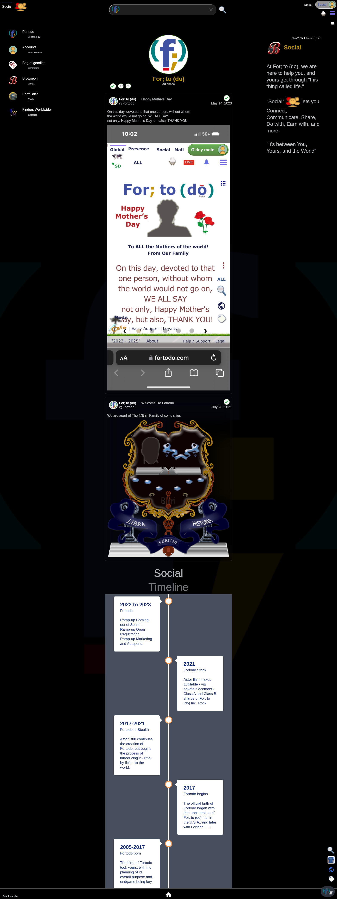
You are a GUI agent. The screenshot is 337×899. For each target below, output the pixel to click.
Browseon (23, 80)
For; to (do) (128, 99)
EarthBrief (23, 96)
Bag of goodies (27, 65)
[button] (332, 23)
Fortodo (21, 34)
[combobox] (162, 9)
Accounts (23, 49)
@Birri (143, 415)
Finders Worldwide (30, 112)
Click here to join (310, 38)
